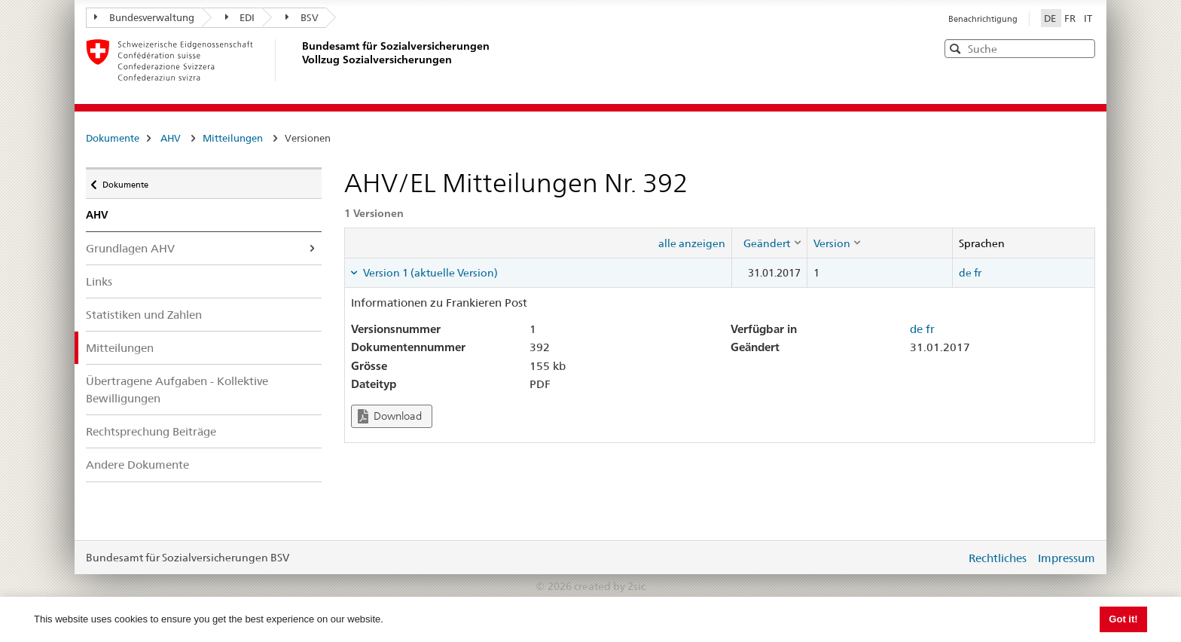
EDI (240, 17)
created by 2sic (609, 586)
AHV (170, 138)
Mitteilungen (233, 138)
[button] (1082, 48)
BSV (302, 17)
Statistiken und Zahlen (144, 314)
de (965, 273)
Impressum (1066, 558)
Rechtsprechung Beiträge (151, 431)
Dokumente (112, 138)
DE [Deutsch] (1051, 18)
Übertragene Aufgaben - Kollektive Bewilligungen (177, 389)
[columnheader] (769, 243)
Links (99, 281)
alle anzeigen (691, 243)
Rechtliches (998, 558)
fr (977, 273)
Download (390, 416)
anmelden (943, 557)
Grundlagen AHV (130, 248)
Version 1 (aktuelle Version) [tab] (429, 273)
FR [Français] (1071, 18)
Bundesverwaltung (144, 17)
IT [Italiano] (1088, 18)
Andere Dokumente (137, 464)
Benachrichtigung (983, 19)
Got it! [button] (1123, 619)
